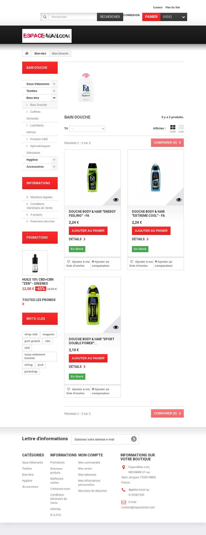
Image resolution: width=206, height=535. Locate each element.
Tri (66, 128)
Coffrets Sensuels (33, 115)
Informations (38, 183)
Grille (173, 129)
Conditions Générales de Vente (58, 499)
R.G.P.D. (55, 515)
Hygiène (32, 159)
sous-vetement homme (34, 356)
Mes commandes (89, 462)
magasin (49, 335)
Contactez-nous (60, 488)
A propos (36, 214)
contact (157, 7)
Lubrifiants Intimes (35, 129)
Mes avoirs (85, 468)
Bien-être (40, 53)
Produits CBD (38, 139)
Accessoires (35, 166)
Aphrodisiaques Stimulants (38, 149)
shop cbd (30, 335)
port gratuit (32, 341)
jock (41, 365)
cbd (27, 348)
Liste (181, 129)
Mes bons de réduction (92, 490)
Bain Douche (38, 104)
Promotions (37, 237)
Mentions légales (41, 197)
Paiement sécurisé (42, 221)
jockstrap (30, 372)
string (28, 365)
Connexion (131, 15)
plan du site (173, 7)
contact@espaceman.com (138, 507)
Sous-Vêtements (37, 84)
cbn (47, 341)
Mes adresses (87, 474)
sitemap (55, 509)
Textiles (31, 91)
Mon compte (90, 455)
